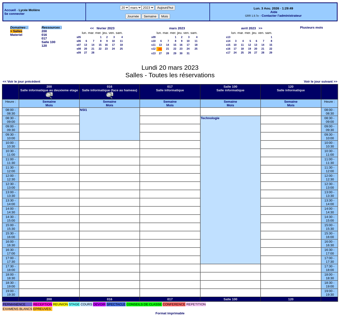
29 (174, 53)
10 (113, 40)
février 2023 (106, 28)
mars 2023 (177, 28)
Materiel (16, 35)
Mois (49, 105)
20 (85, 48)
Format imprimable (170, 313)
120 (44, 45)
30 (181, 53)
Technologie (210, 118)
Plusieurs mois (311, 27)
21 (93, 48)
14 (93, 44)
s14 (228, 40)
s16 (228, 48)
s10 (153, 40)
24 (113, 48)
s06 (79, 40)
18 (121, 44)
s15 (228, 44)
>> (261, 28)
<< (92, 28)
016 (44, 35)
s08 (79, 48)
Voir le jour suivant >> (320, 81)
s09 (79, 52)
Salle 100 (48, 42)
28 (93, 52)
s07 (79, 44)
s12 (153, 48)
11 (121, 40)
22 (100, 48)
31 (188, 53)
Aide (273, 12)
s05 (79, 37)
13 (85, 44)
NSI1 (83, 110)
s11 (153, 44)
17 (113, 44)
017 (44, 38)
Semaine (49, 101)
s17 (228, 52)
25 (121, 48)
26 (249, 52)
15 (100, 44)
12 (249, 44)
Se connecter (14, 13)
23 (106, 48)
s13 (153, 53)
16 (106, 44)
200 (44, 31)
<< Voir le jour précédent (21, 81)
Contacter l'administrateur (281, 15)
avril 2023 (248, 28)
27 (85, 52)
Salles (17, 31)
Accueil (10, 10)
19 (249, 48)
